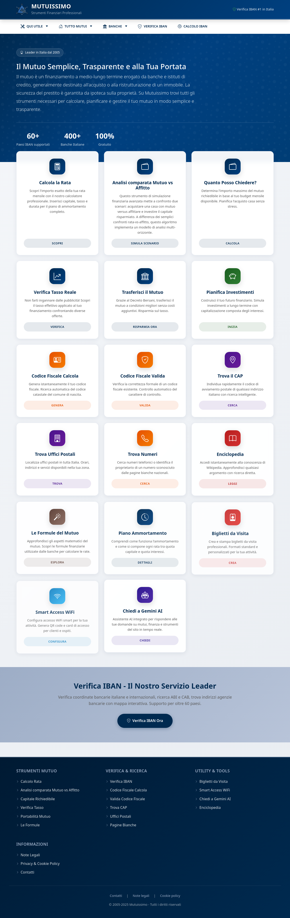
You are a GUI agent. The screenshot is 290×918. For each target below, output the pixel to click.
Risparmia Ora (145, 327)
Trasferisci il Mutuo (142, 292)
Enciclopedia (230, 457)
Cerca (232, 406)
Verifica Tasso (32, 807)
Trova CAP (118, 807)
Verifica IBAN (121, 781)
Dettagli (145, 568)
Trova (57, 485)
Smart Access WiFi (55, 611)
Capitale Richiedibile (38, 798)
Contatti (27, 872)
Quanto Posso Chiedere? (230, 182)
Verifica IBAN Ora (145, 721)
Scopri (57, 243)
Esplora (57, 567)
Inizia (232, 327)
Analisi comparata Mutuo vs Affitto (142, 185)
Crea (233, 569)
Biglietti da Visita (230, 539)
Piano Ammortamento (142, 538)
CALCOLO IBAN (192, 26)
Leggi (232, 487)
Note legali (141, 895)
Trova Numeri (142, 456)
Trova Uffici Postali (55, 456)
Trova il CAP (230, 377)
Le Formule (30, 824)
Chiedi (145, 640)
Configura (57, 640)
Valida (145, 406)
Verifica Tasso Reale (55, 292)
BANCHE (112, 26)
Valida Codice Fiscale (127, 798)
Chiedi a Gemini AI (142, 611)
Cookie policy (170, 895)
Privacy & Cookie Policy (40, 863)
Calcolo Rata (31, 781)
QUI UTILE (32, 26)
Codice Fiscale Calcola (55, 376)
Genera (57, 406)
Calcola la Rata (55, 182)
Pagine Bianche (123, 824)
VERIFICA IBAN (152, 26)
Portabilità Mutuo (36, 816)
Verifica (57, 327)
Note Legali (30, 854)
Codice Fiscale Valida (142, 376)
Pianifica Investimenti (230, 292)
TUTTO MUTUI (73, 26)
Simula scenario (145, 243)
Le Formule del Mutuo (55, 537)
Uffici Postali (120, 816)
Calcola (232, 243)
